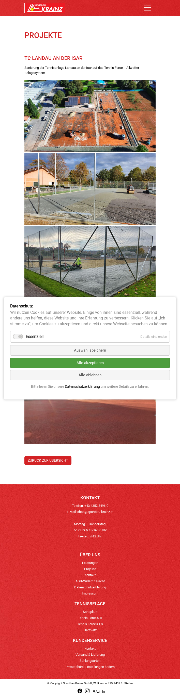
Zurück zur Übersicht (48, 460)
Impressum (90, 593)
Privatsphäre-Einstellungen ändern (90, 667)
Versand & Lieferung (90, 654)
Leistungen (90, 563)
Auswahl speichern (90, 350)
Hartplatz (90, 630)
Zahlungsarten (90, 661)
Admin (98, 691)
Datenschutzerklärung (90, 587)
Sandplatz (90, 612)
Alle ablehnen (90, 375)
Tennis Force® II (90, 618)
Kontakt (90, 575)
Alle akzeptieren (90, 362)
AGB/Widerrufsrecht (90, 581)
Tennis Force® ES (90, 624)
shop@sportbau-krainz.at (95, 512)
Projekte (90, 569)
